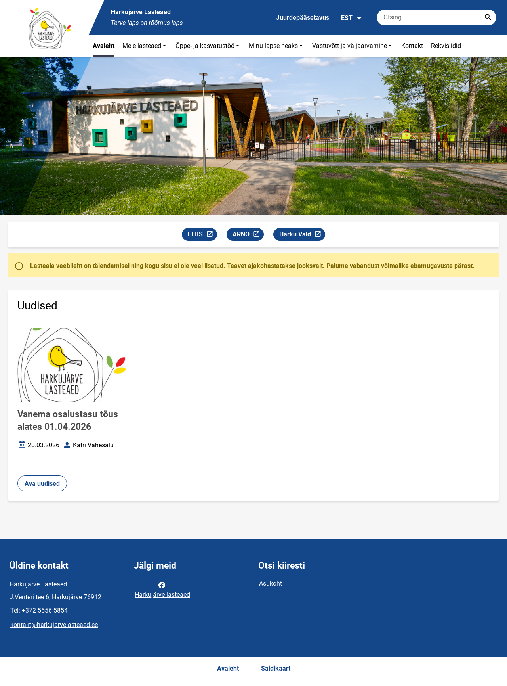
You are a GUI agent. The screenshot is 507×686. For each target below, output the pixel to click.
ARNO (248, 235)
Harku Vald (302, 235)
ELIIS (202, 235)
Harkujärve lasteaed (162, 589)
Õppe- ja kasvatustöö (208, 46)
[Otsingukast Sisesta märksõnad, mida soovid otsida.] (436, 17)
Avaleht (103, 46)
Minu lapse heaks (276, 46)
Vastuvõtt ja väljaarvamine (352, 46)
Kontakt (412, 46)
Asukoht (270, 583)
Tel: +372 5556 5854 (39, 610)
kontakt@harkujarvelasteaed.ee (54, 625)
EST (351, 18)
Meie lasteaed (145, 46)
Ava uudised (42, 483)
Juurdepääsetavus (302, 17)
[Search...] (488, 17)
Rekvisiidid (446, 46)
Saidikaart (275, 668)
